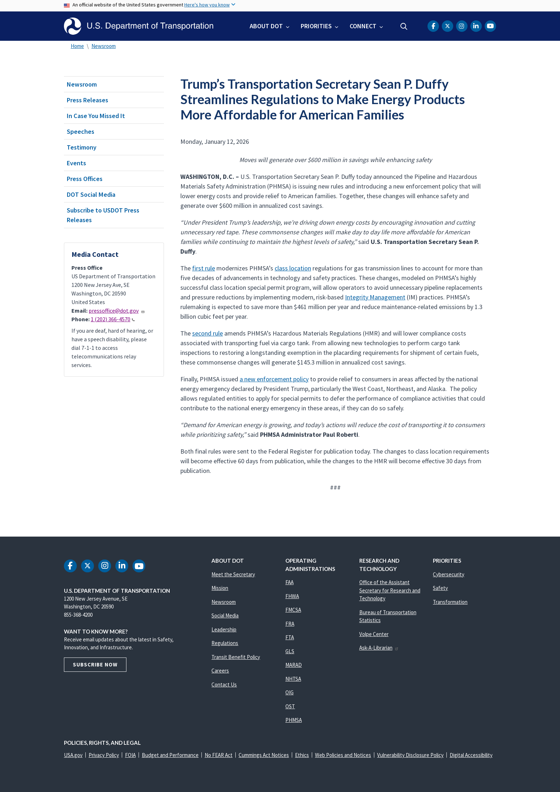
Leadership (223, 629)
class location (293, 268)
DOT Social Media (91, 194)
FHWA (292, 596)
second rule (207, 333)
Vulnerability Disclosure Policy (410, 755)
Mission (219, 588)
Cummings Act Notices (264, 755)
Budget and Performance (170, 755)
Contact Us (224, 684)
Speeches (80, 131)
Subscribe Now (95, 664)
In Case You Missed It (96, 116)
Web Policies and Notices (343, 755)
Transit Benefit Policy (235, 657)
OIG (289, 692)
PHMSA (293, 720)
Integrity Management (375, 297)
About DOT (266, 26)
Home (77, 46)
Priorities (316, 26)
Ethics (302, 755)
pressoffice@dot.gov (117, 310)
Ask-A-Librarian (379, 647)
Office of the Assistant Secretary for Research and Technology (389, 590)
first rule (203, 268)
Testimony (81, 147)
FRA (289, 623)
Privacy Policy (104, 755)
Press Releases (87, 100)
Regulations (224, 643)
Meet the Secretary (233, 574)
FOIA (130, 755)
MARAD (293, 664)
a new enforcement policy (274, 379)
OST (290, 706)
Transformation (450, 601)
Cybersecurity (448, 574)
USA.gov (73, 755)
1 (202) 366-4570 (113, 319)
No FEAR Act (218, 755)
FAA (289, 582)
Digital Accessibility (471, 755)
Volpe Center (374, 634)
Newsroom (103, 46)
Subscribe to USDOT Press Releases (103, 215)
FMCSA (293, 609)
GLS (289, 651)
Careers (220, 670)
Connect (363, 26)
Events (76, 163)
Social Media (225, 615)
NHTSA (293, 678)
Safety (440, 588)
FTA (289, 637)
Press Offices (84, 179)
